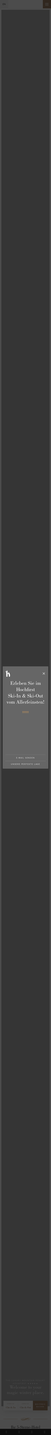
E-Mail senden (25, 757)
